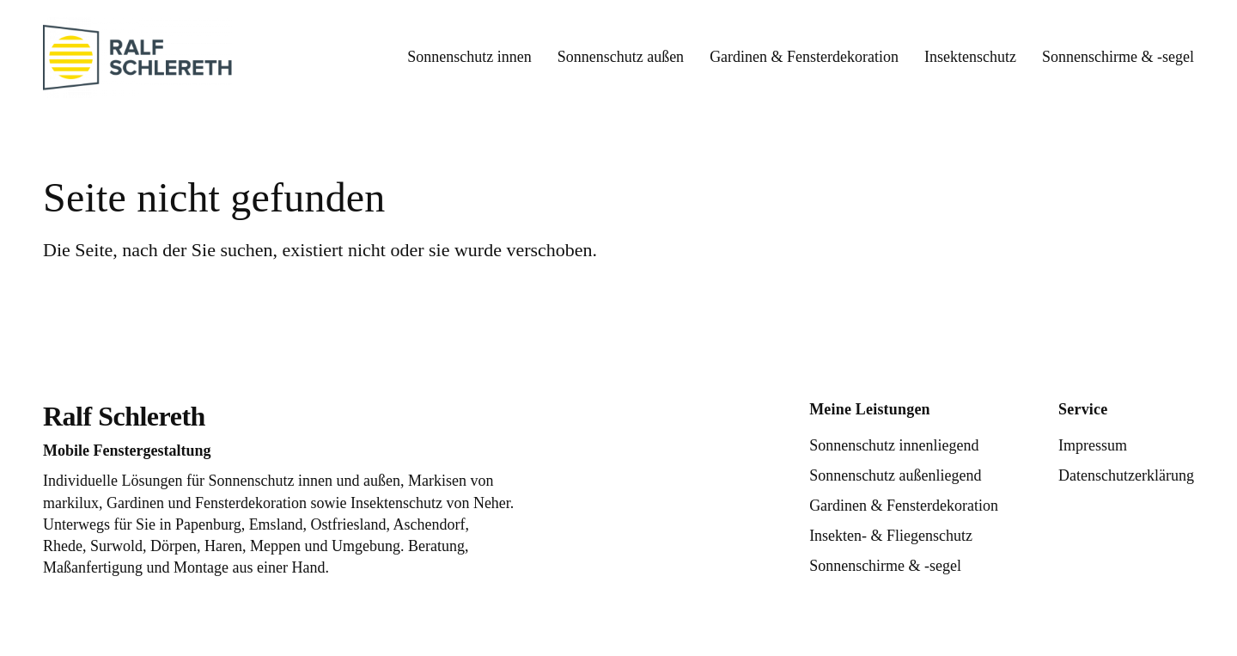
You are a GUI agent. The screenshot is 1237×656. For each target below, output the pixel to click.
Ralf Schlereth (124, 416)
